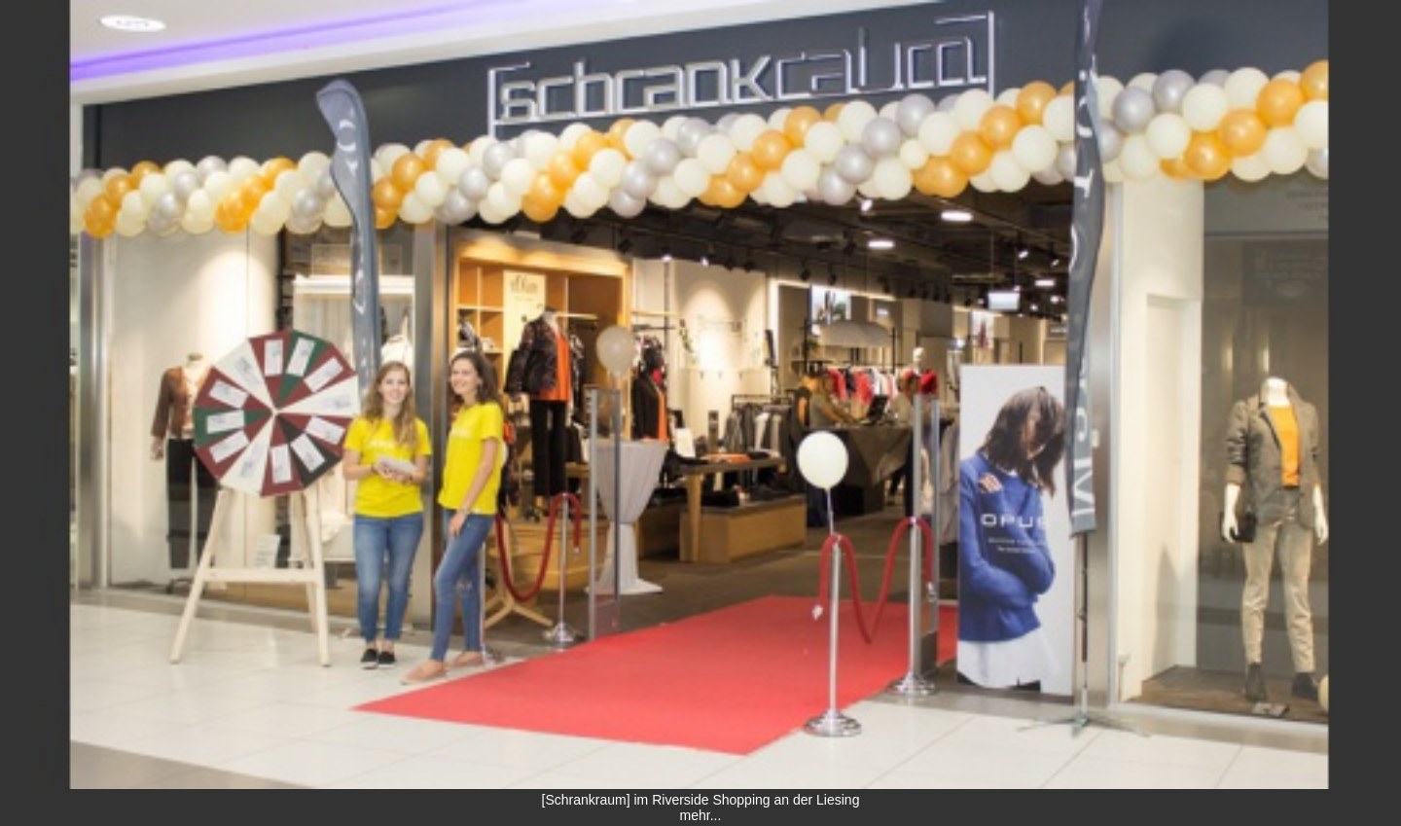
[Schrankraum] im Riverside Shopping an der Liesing (701, 800)
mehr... (701, 815)
